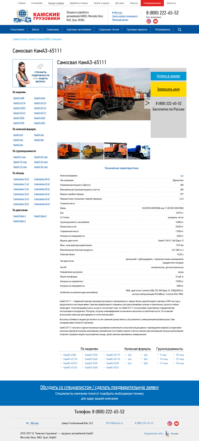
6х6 (181, 175)
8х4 (146, 359)
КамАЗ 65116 (40, 107)
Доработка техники (79, 3)
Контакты (171, 3)
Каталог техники (56, 3)
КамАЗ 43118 (19, 103)
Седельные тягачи (109, 29)
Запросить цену (168, 89)
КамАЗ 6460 (39, 98)
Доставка (119, 3)
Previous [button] (60, 103)
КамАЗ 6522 (39, 122)
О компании (36, 3)
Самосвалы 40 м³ (42, 203)
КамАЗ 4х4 (18, 139)
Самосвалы (53, 29)
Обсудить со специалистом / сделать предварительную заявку (99, 387)
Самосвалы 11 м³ (21, 183)
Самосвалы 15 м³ (21, 193)
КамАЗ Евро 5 (40, 216)
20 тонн (180, 355)
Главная (21, 3)
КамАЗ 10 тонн (20, 161)
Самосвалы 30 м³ (42, 188)
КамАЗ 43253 (19, 107)
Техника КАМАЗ (43, 39)
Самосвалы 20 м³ (42, 179)
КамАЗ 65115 (40, 103)
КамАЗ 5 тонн (19, 156)
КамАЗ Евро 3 (19, 216)
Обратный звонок (120, 19)
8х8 (146, 363)
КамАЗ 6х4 (18, 144)
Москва (118, 12)
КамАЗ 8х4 (39, 139)
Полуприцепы (162, 29)
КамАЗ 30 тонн (41, 166)
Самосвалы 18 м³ (21, 203)
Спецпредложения (152, 3)
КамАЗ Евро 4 (19, 220)
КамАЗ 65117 (40, 112)
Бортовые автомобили (79, 29)
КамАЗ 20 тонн (41, 156)
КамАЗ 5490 (18, 122)
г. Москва (33, 423)
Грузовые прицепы (137, 29)
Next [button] (147, 103)
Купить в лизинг (168, 76)
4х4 (130, 359)
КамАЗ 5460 (91, 359)
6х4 (130, 363)
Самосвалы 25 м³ (42, 183)
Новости (134, 3)
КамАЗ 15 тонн (20, 166)
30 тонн (180, 363)
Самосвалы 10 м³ (21, 179)
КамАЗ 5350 (18, 117)
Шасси (35, 29)
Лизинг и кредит (101, 3)
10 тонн (164, 359)
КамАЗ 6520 (39, 117)
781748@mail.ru (114, 423)
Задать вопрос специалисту (125, 16)
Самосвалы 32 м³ (42, 193)
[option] (103, 94)
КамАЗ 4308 (18, 98)
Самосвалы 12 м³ (21, 188)
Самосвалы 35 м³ (42, 198)
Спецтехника (17, 29)
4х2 (130, 355)
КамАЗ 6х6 (39, 134)
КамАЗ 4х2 (18, 134)
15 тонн (164, 363)
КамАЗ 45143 (19, 112)
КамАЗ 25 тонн (41, 161)
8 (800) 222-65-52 (162, 13)
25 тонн (180, 359)
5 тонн (163, 355)
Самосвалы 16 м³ (21, 198)
